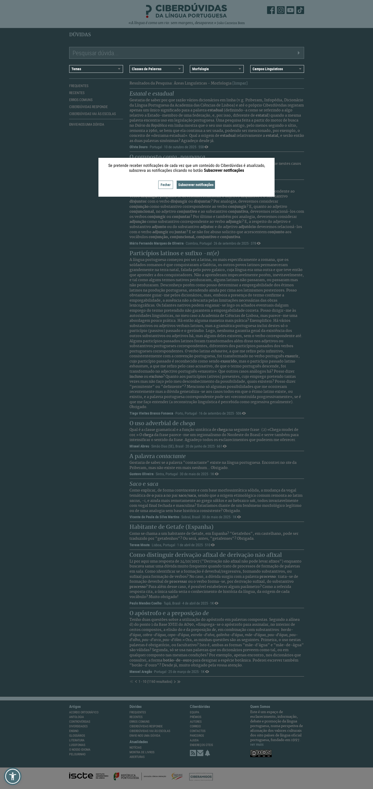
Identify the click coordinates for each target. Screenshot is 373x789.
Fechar (166, 184)
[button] (12, 776)
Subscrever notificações (195, 184)
